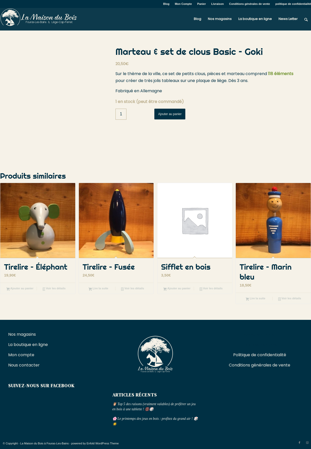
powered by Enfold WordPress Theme (95, 443)
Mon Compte (183, 3)
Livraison (217, 3)
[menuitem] (166, 4)
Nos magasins (22, 334)
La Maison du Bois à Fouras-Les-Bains (44, 443)
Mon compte (21, 355)
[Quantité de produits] (120, 114)
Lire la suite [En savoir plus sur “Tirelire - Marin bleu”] (255, 299)
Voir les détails (54, 289)
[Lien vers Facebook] (299, 442)
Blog (166, 3)
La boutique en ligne (28, 345)
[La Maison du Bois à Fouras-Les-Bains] (38, 19)
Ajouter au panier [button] (20, 289)
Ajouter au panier (169, 114)
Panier (201, 3)
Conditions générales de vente (249, 3)
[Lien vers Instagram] (307, 442)
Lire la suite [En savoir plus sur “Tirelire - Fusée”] (98, 289)
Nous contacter (24, 365)
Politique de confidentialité (259, 355)
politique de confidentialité (293, 3)
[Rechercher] (306, 19)
